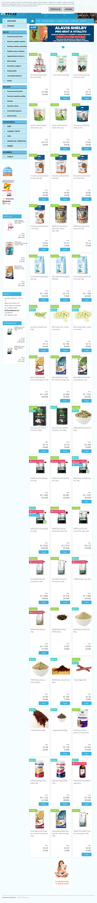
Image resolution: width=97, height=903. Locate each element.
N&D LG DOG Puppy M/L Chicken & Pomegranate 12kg (39, 378)
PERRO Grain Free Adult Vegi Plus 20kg (19, 329)
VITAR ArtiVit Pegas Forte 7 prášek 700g (39, 782)
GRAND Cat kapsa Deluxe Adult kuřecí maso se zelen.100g (59, 228)
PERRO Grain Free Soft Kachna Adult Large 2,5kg (81, 530)
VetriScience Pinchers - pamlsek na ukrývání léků (81, 731)
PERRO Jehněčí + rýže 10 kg (82, 579)
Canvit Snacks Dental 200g (61, 75)
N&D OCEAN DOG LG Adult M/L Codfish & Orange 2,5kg (60, 378)
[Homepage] (33, 21)
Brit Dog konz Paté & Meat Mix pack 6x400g (39, 76)
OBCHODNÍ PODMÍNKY (48, 21)
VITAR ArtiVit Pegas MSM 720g (59, 782)
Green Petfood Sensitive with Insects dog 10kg (82, 278)
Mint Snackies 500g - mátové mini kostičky (82, 328)
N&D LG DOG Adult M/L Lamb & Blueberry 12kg (19, 267)
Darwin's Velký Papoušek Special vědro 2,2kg (59, 126)
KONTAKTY (83, 21)
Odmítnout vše (54, 9)
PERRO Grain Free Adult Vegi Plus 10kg (19, 348)
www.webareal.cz (23, 897)
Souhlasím (68, 9)
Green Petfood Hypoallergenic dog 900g (61, 278)
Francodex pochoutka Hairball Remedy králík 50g (39, 177)
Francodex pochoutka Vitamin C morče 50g (39, 227)
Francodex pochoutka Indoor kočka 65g (60, 177)
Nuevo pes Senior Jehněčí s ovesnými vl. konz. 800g (60, 429)
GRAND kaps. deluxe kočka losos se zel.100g (81, 227)
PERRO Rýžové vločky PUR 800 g (81, 630)
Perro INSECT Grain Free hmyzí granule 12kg (38, 580)
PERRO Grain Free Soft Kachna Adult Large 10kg (59, 530)
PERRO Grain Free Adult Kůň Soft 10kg (39, 479)
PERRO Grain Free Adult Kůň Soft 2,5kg (60, 479)
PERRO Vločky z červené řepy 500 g (61, 681)
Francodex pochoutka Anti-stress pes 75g (81, 126)
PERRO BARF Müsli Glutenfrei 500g (82, 429)
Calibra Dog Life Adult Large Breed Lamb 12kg (19, 222)
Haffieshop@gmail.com (12, 310)
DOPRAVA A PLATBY (63, 21)
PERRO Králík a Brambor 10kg (38, 630)
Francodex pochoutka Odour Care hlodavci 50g (81, 177)
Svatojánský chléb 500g (60, 730)
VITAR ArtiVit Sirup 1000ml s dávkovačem (82, 782)
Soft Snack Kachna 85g (38, 730)
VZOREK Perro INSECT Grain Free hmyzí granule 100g (81, 832)
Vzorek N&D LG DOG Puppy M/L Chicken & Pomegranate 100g (39, 833)
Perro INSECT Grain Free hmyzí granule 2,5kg (59, 580)
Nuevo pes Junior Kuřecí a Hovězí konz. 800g (38, 429)
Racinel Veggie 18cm (80, 680)
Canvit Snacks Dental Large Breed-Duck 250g (81, 76)
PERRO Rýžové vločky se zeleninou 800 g (38, 681)
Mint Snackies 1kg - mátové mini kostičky (60, 328)
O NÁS (38, 21)
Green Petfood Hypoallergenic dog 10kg (40, 278)
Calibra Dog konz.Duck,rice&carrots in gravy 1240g (20, 243)
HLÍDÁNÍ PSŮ (74, 21)
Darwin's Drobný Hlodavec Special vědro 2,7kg (38, 126)
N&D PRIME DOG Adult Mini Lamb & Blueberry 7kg (81, 378)
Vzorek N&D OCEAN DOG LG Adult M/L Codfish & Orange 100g (60, 833)
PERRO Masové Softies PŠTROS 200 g (59, 630)
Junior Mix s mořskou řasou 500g (39, 328)
